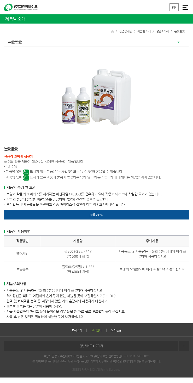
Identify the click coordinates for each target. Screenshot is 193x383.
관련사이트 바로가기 (134, 346)
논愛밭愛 (15, 42)
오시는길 (116, 330)
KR (174, 7)
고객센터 (96, 330)
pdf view (96, 214)
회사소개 (77, 330)
